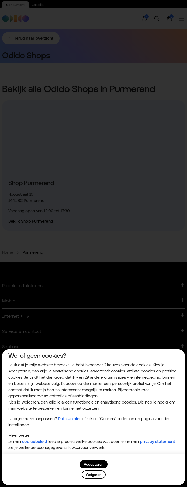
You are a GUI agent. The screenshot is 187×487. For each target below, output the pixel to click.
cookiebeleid (34, 441)
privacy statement (157, 441)
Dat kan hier (69, 418)
